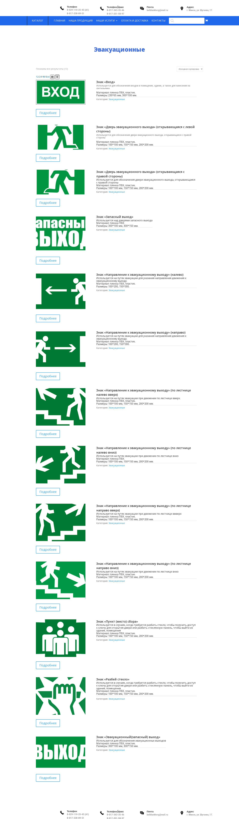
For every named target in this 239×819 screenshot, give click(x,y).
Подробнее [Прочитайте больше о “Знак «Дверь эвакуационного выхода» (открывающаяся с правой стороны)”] (47, 203)
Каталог (37, 20)
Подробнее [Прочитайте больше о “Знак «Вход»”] (47, 113)
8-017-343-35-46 (116, 10)
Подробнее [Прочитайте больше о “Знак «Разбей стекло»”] (47, 723)
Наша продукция (81, 20)
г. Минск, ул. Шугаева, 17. (200, 10)
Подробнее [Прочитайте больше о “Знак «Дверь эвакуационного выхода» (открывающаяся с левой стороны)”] (47, 158)
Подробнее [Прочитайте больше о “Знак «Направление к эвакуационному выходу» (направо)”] (47, 376)
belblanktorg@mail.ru (157, 10)
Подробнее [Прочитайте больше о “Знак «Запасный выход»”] (47, 260)
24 (40, 76)
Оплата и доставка (134, 20)
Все (48, 76)
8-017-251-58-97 (115, 13)
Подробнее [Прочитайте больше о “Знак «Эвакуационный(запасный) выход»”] (47, 778)
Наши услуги (105, 20)
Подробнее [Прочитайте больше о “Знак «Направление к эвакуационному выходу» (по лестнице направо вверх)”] (47, 549)
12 (37, 76)
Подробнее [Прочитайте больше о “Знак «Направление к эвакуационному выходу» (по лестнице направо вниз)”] (47, 607)
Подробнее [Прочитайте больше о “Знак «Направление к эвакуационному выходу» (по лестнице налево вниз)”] (47, 492)
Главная (59, 20)
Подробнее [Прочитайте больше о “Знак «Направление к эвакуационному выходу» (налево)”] (47, 318)
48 (43, 76)
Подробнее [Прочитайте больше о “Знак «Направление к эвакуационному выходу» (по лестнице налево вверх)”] (47, 434)
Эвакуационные (117, 99)
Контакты (158, 20)
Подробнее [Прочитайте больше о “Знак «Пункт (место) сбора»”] (47, 665)
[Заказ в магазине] (190, 69)
